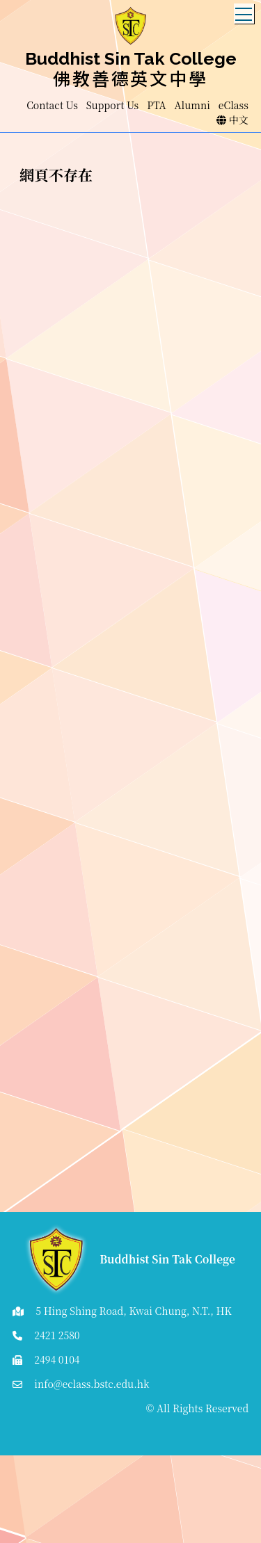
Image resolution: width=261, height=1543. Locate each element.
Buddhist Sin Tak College (131, 58)
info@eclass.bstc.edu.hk (91, 1384)
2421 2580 (56, 1335)
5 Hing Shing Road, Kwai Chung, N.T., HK (133, 1311)
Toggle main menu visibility (244, 10)
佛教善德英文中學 (130, 77)
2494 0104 (56, 1359)
